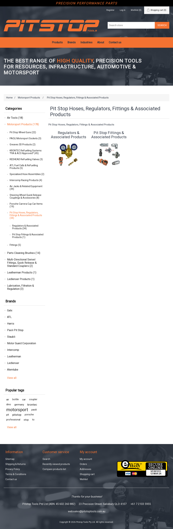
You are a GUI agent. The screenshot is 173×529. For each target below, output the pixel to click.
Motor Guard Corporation (21, 343)
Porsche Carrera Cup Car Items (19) (26, 205)
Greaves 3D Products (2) (22, 144)
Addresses (85, 469)
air (7, 399)
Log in (122, 10)
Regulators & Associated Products (68, 135)
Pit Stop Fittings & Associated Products (109, 135)
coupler (33, 399)
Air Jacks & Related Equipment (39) (26, 187)
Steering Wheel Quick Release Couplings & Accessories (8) (25, 196)
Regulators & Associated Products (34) (25, 227)
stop (26, 419)
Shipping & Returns (15, 464)
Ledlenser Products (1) (20, 279)
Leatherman (14, 356)
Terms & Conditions (15, 474)
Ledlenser (13, 363)
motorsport (17, 409)
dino (8, 404)
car (24, 399)
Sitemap (10, 459)
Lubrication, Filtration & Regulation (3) (20, 287)
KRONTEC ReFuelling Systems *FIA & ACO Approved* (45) (26, 152)
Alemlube (12, 369)
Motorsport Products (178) (23, 124)
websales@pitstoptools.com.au (86, 511)
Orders (83, 464)
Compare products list (54, 469)
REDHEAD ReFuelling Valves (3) (26, 159)
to (33, 419)
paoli (34, 409)
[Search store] (131, 25)
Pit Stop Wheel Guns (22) (23, 132)
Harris (10, 323)
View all (11, 377)
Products (57, 42)
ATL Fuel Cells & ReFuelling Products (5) (24, 166)
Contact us (115, 42)
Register (110, 10)
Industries (86, 42)
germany (19, 404)
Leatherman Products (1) (21, 272)
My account (86, 459)
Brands (71, 42)
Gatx (9, 310)
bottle (15, 399)
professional (13, 419)
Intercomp (13, 349)
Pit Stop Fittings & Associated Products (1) (27, 236)
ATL (9, 317)
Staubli (11, 336)
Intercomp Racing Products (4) (26, 180)
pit (7, 414)
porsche (29, 414)
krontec (32, 404)
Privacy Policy (12, 469)
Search (46, 459)
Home (9, 97)
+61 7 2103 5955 (141, 504)
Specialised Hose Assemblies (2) (27, 174)
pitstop (16, 414)
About (100, 42)
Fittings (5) (15, 245)
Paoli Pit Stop (15, 330)
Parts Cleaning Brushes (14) (23, 253)
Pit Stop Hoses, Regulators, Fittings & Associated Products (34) (26, 215)
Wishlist (84, 479)
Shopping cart (87, 474)
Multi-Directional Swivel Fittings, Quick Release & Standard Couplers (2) (22, 263)
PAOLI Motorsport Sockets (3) (25, 138)
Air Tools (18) (15, 117)
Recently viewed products (56, 464)
